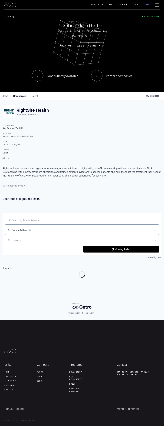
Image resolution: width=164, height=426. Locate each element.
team (39, 376)
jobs (5, 96)
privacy (8, 409)
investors (133, 409)
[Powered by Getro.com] (82, 306)
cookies (20, 409)
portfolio (10, 376)
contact (8, 390)
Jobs (147, 5)
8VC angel (10, 385)
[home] (10, 5)
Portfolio (97, 5)
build (72, 384)
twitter (121, 409)
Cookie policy (88, 313)
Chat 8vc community (75, 390)
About (136, 5)
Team (110, 5)
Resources (123, 5)
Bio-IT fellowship (75, 378)
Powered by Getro (154, 257)
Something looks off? (15, 185)
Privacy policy (74, 313)
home (7, 372)
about (40, 372)
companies (19, 96)
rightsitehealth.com (26, 114)
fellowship (75, 372)
